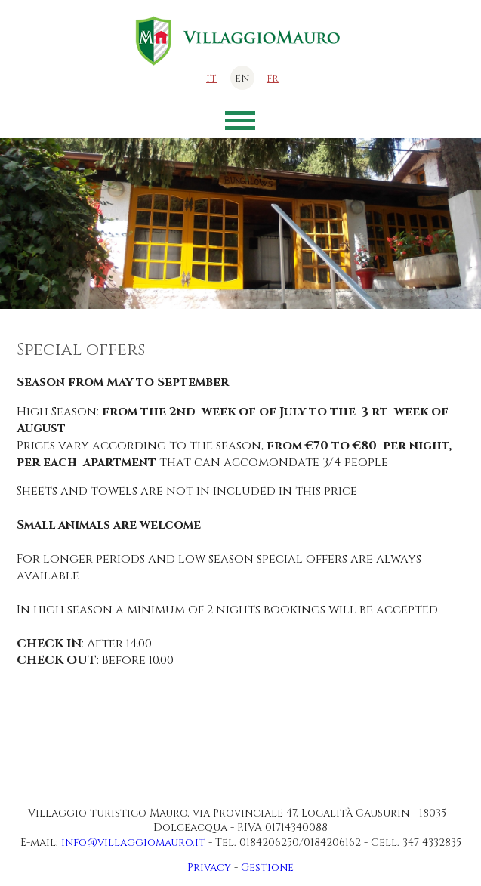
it (211, 78)
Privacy (209, 867)
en (242, 78)
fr (273, 78)
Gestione (267, 867)
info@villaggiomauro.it (133, 842)
